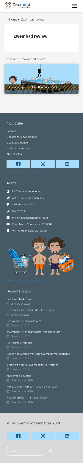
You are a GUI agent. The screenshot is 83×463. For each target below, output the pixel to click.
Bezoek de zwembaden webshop (26, 172)
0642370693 (19, 211)
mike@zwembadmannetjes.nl (30, 217)
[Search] (50, 451)
